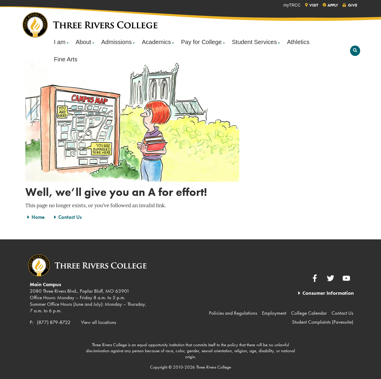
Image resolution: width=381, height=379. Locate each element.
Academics (156, 42)
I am (59, 42)
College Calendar (309, 313)
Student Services (254, 42)
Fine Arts (65, 59)
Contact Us (70, 217)
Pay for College (201, 42)
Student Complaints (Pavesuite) (322, 322)
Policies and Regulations (233, 313)
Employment (274, 313)
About (83, 42)
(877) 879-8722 (54, 322)
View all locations (98, 322)
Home (38, 217)
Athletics (298, 42)
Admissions (116, 42)
